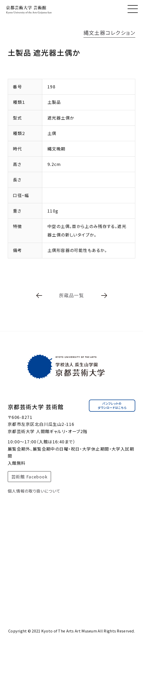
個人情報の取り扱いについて (34, 493)
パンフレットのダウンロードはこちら (112, 407)
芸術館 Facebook (29, 479)
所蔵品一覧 (71, 295)
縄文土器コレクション (109, 32)
